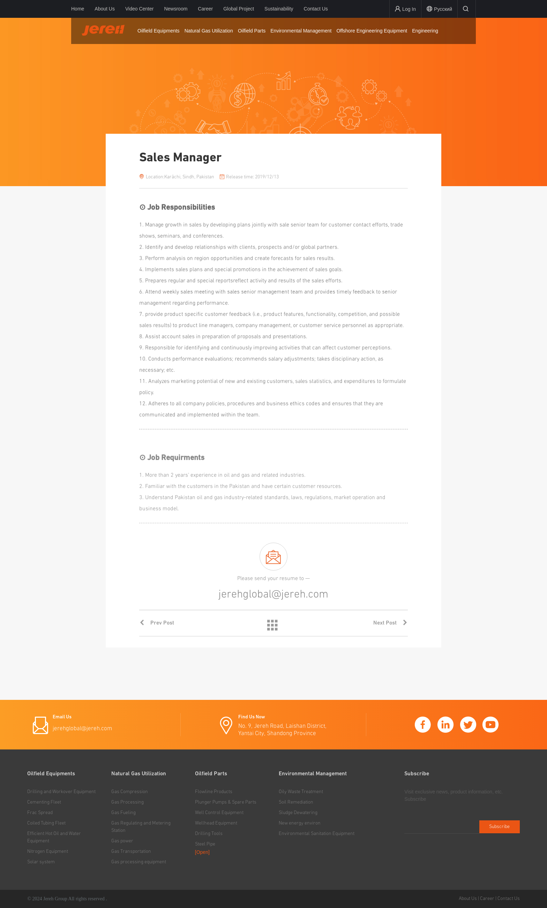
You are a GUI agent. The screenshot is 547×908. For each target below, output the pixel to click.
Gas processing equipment (138, 861)
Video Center (139, 9)
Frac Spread (40, 812)
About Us (105, 9)
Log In (405, 9)
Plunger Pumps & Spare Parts (225, 802)
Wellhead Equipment (216, 823)
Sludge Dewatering (298, 812)
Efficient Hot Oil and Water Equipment (54, 837)
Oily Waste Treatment (301, 791)
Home (77, 9)
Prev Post (156, 633)
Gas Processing (127, 802)
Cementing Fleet (44, 802)
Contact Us (316, 9)
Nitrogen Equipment (47, 851)
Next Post (390, 633)
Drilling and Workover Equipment (61, 791)
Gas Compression (129, 791)
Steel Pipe (205, 844)
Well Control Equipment (219, 812)
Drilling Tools (209, 833)
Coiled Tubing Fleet (46, 823)
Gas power (122, 841)
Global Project (238, 9)
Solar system (41, 861)
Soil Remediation (296, 802)
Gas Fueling (123, 812)
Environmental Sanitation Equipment (316, 833)
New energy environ (300, 823)
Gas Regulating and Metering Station (141, 827)
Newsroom (175, 9)
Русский (439, 9)
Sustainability (278, 9)
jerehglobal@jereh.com (82, 729)
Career (205, 9)
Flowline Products (213, 791)
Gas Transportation (131, 851)
